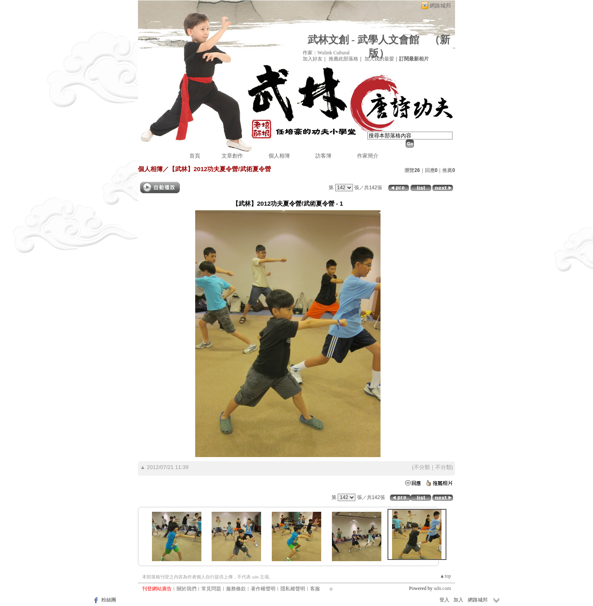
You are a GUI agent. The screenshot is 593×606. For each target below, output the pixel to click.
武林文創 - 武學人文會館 (363, 39)
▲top (445, 576)
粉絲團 (108, 600)
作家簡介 (367, 156)
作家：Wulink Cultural (326, 53)
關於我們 (186, 589)
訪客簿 (323, 156)
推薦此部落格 (343, 59)
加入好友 (312, 59)
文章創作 (232, 156)
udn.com (442, 588)
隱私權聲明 (292, 589)
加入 (458, 600)
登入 (444, 600)
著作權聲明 (263, 589)
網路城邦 (440, 5)
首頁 (194, 156)
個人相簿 (279, 156)
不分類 (422, 467)
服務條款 (236, 589)
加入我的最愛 (379, 59)
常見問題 (211, 589)
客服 (315, 589)
